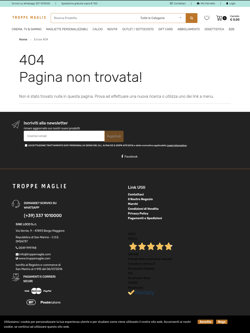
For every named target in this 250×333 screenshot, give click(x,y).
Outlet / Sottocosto (138, 29)
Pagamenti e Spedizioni (145, 218)
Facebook (129, 156)
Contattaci (177, 3)
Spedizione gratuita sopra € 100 (79, 3)
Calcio (98, 29)
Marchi (133, 204)
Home (23, 39)
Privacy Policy (138, 213)
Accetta (205, 322)
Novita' (112, 29)
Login (230, 3)
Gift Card (165, 29)
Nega (221, 322)
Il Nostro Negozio (140, 199)
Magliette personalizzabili (67, 29)
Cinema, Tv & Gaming (27, 29)
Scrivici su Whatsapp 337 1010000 (31, 3)
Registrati (114, 136)
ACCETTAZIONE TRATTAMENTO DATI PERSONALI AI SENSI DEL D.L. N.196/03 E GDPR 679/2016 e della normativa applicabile (107, 145)
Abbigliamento (188, 29)
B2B (231, 29)
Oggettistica (214, 29)
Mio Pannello (206, 3)
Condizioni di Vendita (143, 209)
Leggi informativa (176, 145)
